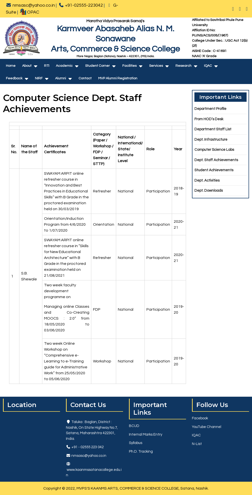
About (27, 66)
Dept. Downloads (208, 190)
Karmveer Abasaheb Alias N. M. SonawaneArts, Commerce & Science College (115, 38)
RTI (46, 66)
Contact (85, 78)
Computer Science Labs (214, 150)
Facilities (129, 66)
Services (156, 66)
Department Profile (210, 109)
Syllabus (135, 443)
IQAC (208, 66)
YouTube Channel (206, 427)
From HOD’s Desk (208, 119)
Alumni (60, 78)
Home (11, 66)
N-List (197, 444)
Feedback (14, 78)
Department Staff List (212, 129)
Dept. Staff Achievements (216, 160)
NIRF (39, 78)
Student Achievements (213, 170)
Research (183, 66)
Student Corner (97, 66)
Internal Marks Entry (145, 434)
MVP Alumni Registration (117, 78)
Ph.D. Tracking (141, 451)
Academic (64, 66)
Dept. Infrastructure (210, 139)
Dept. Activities (207, 180)
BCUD (134, 426)
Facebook (200, 418)
